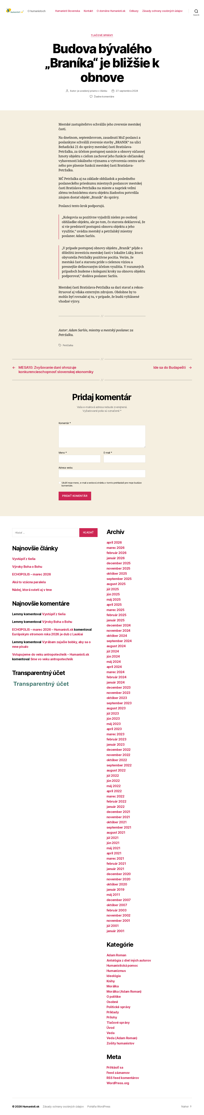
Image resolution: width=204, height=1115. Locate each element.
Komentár (65, 423)
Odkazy (133, 10)
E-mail (108, 452)
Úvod (111, 1028)
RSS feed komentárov (123, 1078)
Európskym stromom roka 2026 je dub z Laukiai (47, 634)
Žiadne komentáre (104, 96)
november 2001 (118, 921)
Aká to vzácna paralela (29, 582)
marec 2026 (116, 548)
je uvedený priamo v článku (92, 90)
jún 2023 (113, 718)
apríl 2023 (114, 729)
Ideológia (114, 976)
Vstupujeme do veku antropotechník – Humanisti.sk (50, 654)
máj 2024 (114, 662)
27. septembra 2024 (127, 90)
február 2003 (117, 910)
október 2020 (117, 884)
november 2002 (119, 915)
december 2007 (119, 900)
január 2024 (116, 682)
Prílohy (112, 1017)
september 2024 (119, 641)
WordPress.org (118, 1083)
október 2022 (117, 760)
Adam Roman (116, 955)
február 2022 (116, 801)
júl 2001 (113, 926)
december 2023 (119, 687)
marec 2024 (116, 672)
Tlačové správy (102, 35)
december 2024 (119, 625)
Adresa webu (66, 467)
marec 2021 (115, 858)
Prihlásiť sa (115, 1067)
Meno (63, 452)
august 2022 (116, 770)
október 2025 (117, 573)
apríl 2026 (114, 542)
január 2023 (116, 744)
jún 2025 (113, 594)
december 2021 (118, 812)
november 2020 (119, 879)
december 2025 (119, 563)
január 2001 (115, 931)
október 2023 (117, 698)
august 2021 (116, 832)
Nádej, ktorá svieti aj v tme (32, 590)
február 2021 (116, 863)
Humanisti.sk (30, 1106)
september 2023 (119, 703)
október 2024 (117, 636)
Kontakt (88, 10)
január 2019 (115, 889)
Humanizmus (116, 971)
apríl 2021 (114, 853)
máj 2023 (114, 724)
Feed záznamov (118, 1073)
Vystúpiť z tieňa (24, 559)
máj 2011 (113, 895)
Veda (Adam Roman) (122, 1038)
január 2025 (116, 620)
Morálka (113, 986)
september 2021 (119, 827)
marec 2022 (115, 796)
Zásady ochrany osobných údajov (162, 10)
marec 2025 (115, 610)
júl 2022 (113, 776)
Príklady (113, 1012)
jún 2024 (113, 656)
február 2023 (116, 739)
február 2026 (117, 553)
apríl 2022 (114, 791)
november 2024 (119, 630)
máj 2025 (114, 599)
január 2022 (116, 807)
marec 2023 (115, 734)
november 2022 (118, 755)
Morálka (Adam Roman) (124, 991)
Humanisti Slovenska (67, 10)
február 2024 (117, 677)
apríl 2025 (114, 605)
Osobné (112, 1002)
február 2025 (116, 615)
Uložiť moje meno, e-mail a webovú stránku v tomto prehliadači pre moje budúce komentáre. (102, 484)
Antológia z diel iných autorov (129, 960)
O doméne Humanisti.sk (111, 10)
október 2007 (117, 905)
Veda (111, 1033)
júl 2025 (113, 589)
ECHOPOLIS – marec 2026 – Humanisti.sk (42, 629)
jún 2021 (113, 843)
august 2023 (116, 708)
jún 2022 (113, 781)
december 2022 (119, 750)
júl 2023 (113, 713)
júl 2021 (113, 838)
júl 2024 (113, 651)
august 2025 (116, 584)
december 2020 (119, 874)
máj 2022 (114, 786)
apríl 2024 (114, 667)
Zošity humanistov (120, 1043)
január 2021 (115, 869)
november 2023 (118, 693)
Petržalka (68, 345)
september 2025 (119, 579)
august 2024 (116, 646)
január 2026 (116, 558)
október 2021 (117, 822)
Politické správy (119, 1007)
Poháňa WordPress (98, 1106)
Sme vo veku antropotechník (51, 659)
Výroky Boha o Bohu (27, 567)
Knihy (111, 981)
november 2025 (118, 568)
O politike (114, 997)
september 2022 (119, 765)
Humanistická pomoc (122, 965)
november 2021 (118, 817)
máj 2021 (113, 848)
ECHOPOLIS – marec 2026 (31, 574)
